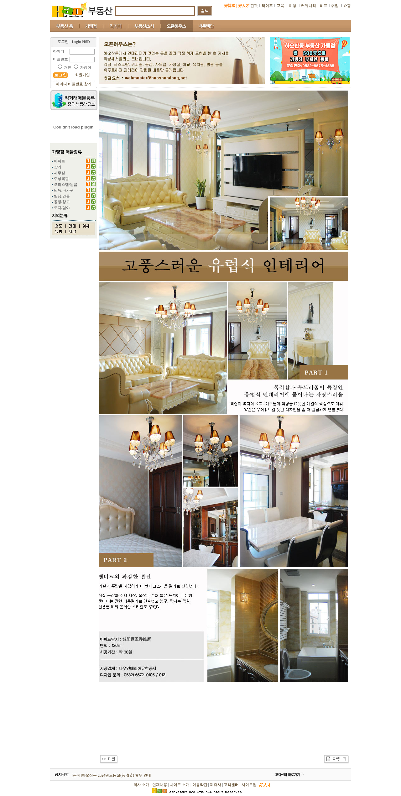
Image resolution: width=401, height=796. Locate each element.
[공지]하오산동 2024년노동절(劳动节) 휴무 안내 (111, 775)
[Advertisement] (213, 730)
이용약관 (199, 785)
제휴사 (215, 785)
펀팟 (254, 5)
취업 (335, 5)
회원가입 (82, 75)
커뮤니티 (308, 5)
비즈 (323, 5)
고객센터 (231, 785)
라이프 (267, 5)
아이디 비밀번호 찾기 (73, 84)
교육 (281, 5)
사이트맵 (249, 785)
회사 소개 (141, 785)
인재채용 (159, 785)
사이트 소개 (180, 785)
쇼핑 (347, 5)
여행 (292, 5)
